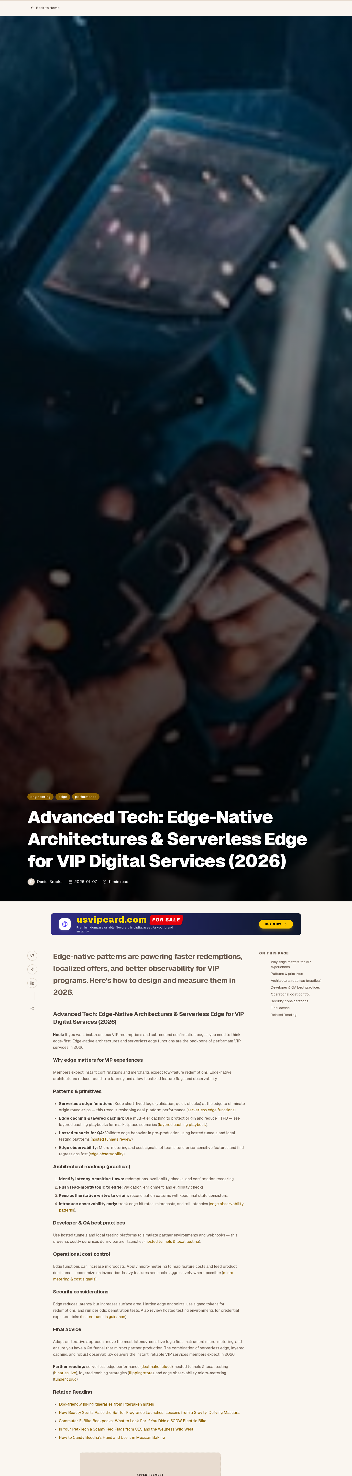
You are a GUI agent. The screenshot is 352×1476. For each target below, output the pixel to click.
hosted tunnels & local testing (172, 1241)
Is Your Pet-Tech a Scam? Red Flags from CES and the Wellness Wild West (126, 1429)
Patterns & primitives (287, 974)
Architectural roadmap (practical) (296, 980)
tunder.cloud (65, 1379)
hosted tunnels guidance (103, 1316)
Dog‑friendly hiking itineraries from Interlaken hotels (106, 1404)
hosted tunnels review (112, 1139)
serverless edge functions (210, 1110)
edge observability (106, 1154)
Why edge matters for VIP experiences (291, 964)
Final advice (280, 1008)
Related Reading (284, 1015)
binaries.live (65, 1373)
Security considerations (289, 1001)
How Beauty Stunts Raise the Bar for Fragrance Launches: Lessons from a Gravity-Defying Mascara (149, 1412)
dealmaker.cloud (157, 1366)
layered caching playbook (182, 1124)
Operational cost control (290, 994)
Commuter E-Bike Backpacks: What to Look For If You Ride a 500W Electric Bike (132, 1420)
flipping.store (141, 1373)
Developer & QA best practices (295, 987)
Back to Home (45, 8)
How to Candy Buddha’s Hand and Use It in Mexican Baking (112, 1437)
